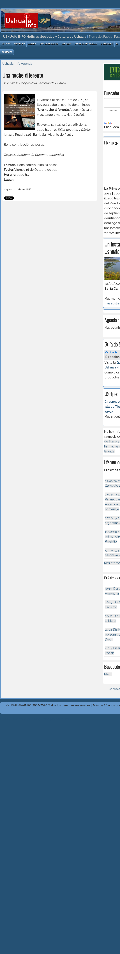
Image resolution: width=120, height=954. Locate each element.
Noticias (6, 44)
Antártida (19, 44)
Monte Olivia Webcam (86, 44)
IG (117, 44)
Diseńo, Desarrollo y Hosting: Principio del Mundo (35, 719)
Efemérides (107, 44)
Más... (108, 674)
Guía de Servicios (49, 44)
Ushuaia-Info (11, 63)
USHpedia (66, 44)
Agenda (32, 44)
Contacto (7, 52)
